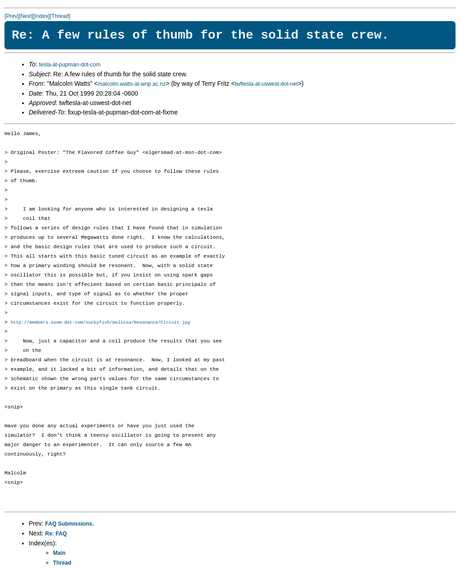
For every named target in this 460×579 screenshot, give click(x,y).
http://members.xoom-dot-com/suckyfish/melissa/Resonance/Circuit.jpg (100, 323)
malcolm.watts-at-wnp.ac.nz (132, 84)
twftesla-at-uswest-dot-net (266, 84)
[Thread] (60, 16)
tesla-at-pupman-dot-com (70, 64)
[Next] (26, 16)
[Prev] (11, 16)
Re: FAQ (56, 534)
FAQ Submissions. (69, 524)
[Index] (41, 16)
